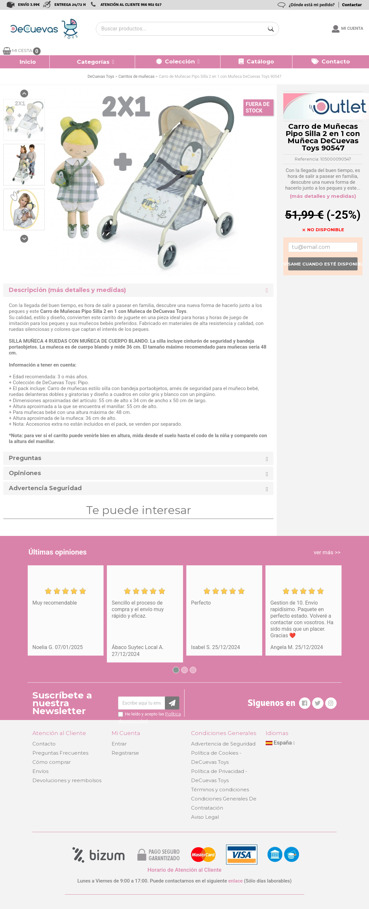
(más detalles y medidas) (323, 196)
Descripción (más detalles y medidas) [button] (67, 290)
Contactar (352, 5)
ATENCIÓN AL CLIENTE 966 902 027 (131, 4)
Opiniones (25, 473)
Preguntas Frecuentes (60, 753)
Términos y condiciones (220, 789)
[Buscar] (271, 29)
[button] (92, 61)
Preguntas (25, 458)
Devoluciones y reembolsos (66, 780)
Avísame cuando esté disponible (323, 263)
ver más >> (327, 552)
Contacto (44, 744)
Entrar (119, 744)
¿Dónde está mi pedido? (312, 5)
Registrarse (125, 753)
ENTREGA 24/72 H (70, 4)
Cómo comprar (51, 762)
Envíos (40, 771)
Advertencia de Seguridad (223, 744)
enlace (235, 881)
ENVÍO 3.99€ (29, 4)
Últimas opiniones (57, 552)
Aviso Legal (205, 817)
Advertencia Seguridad (45, 488)
